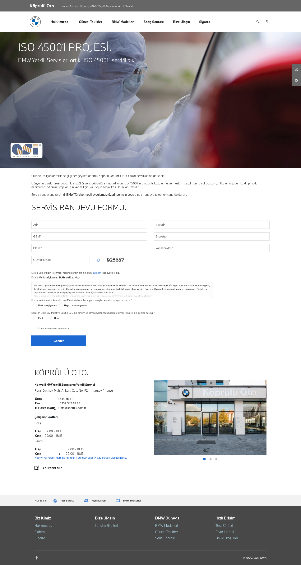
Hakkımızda (59, 22)
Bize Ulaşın (181, 22)
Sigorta (204, 22)
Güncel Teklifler (90, 22)
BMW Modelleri (123, 22)
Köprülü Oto (42, 6)
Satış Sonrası (154, 22)
